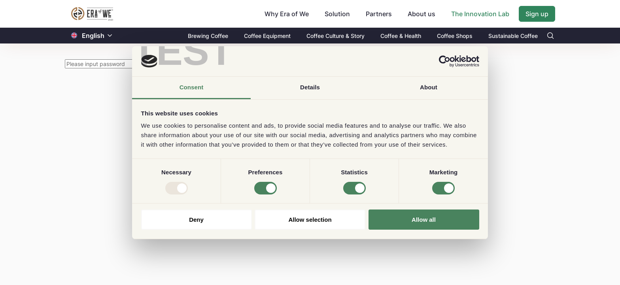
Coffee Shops (455, 35)
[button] (109, 35)
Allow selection (309, 219)
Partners (379, 14)
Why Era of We (287, 14)
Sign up (536, 14)
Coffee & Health (400, 35)
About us (421, 14)
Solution (337, 14)
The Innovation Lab (480, 14)
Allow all (424, 219)
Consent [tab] (192, 87)
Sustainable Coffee (513, 35)
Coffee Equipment (267, 35)
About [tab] (428, 87)
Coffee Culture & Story (335, 35)
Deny (196, 219)
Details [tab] (310, 87)
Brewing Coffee (208, 35)
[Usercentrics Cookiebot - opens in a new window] (444, 61)
